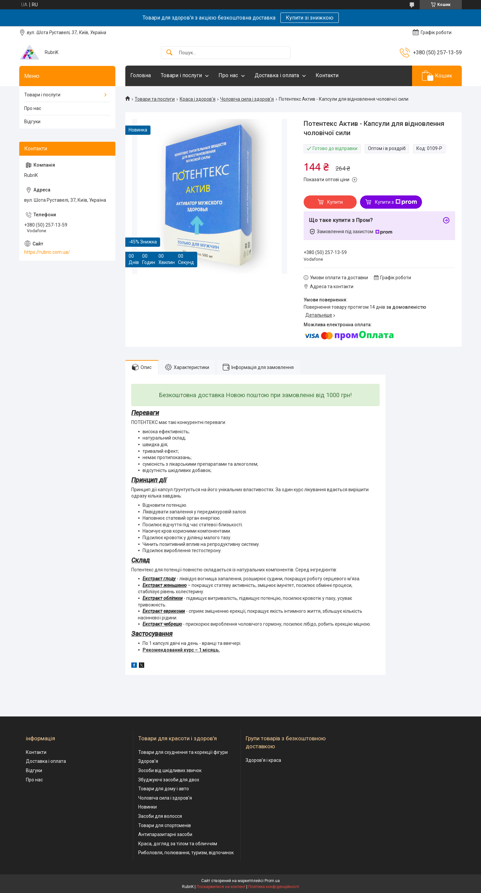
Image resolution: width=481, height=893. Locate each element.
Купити (335, 202)
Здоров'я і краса (263, 760)
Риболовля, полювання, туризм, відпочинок (186, 852)
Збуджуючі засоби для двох (168, 779)
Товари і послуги (181, 75)
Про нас (228, 75)
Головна (140, 75)
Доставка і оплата (277, 75)
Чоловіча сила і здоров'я (247, 99)
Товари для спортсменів (164, 825)
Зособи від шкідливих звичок (170, 770)
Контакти (327, 75)
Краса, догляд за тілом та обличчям (177, 843)
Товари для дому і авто (163, 788)
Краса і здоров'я (197, 99)
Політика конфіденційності (273, 886)
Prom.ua (272, 880)
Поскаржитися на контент (221, 886)
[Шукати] (169, 53)
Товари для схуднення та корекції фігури (183, 752)
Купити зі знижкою (309, 18)
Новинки (147, 807)
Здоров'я (148, 761)
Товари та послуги (155, 99)
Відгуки (32, 121)
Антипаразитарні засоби (165, 834)
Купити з (396, 202)
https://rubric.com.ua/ (47, 252)
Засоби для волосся (160, 816)
